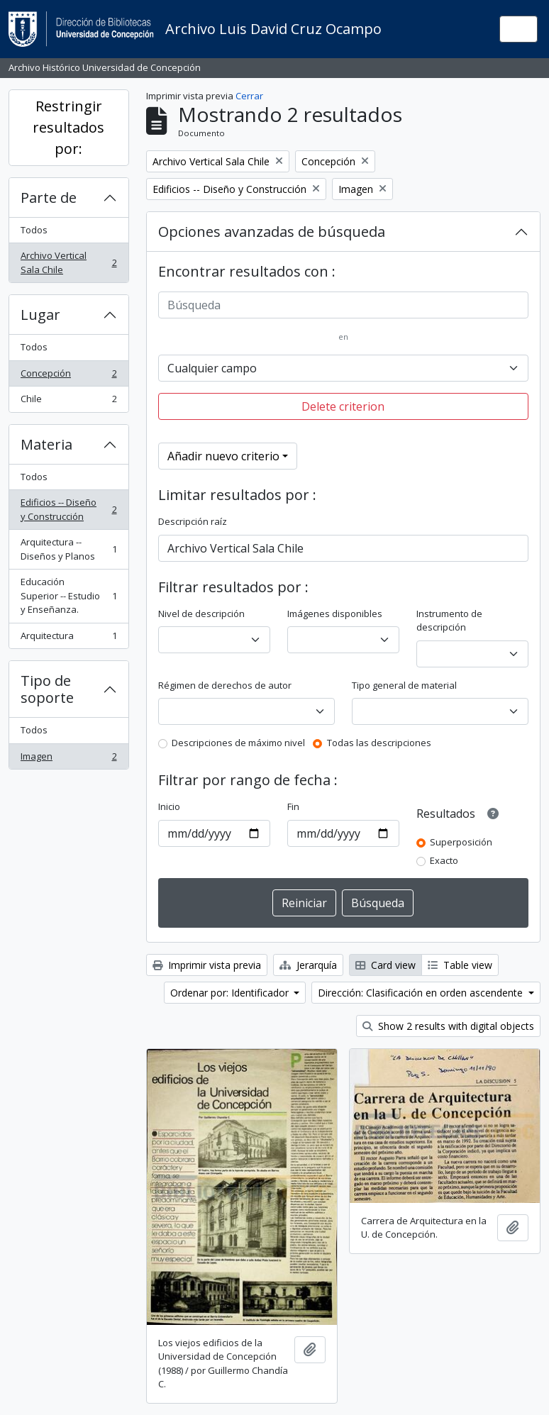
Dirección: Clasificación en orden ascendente (422, 992)
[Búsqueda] (343, 305)
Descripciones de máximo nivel (238, 742)
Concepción (68, 376)
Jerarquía (308, 965)
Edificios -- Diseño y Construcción (68, 509)
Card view (385, 965)
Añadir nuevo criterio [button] (223, 456)
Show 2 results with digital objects (448, 1026)
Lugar (40, 314)
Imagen (68, 759)
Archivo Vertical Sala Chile (68, 262)
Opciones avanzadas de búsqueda (271, 231)
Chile (68, 401)
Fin (293, 806)
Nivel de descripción (201, 613)
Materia (46, 444)
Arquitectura (68, 638)
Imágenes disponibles (334, 613)
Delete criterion (342, 406)
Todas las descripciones (379, 742)
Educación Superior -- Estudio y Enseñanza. (68, 595)
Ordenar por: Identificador (231, 992)
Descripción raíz (192, 521)
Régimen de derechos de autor (225, 685)
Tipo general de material (404, 685)
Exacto (444, 860)
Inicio (169, 806)
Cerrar (249, 95)
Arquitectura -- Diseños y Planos (68, 549)
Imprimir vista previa (206, 965)
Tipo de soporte (47, 689)
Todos (34, 229)
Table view (460, 965)
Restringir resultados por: (68, 127)
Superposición (461, 842)
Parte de (49, 197)
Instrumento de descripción (449, 620)
